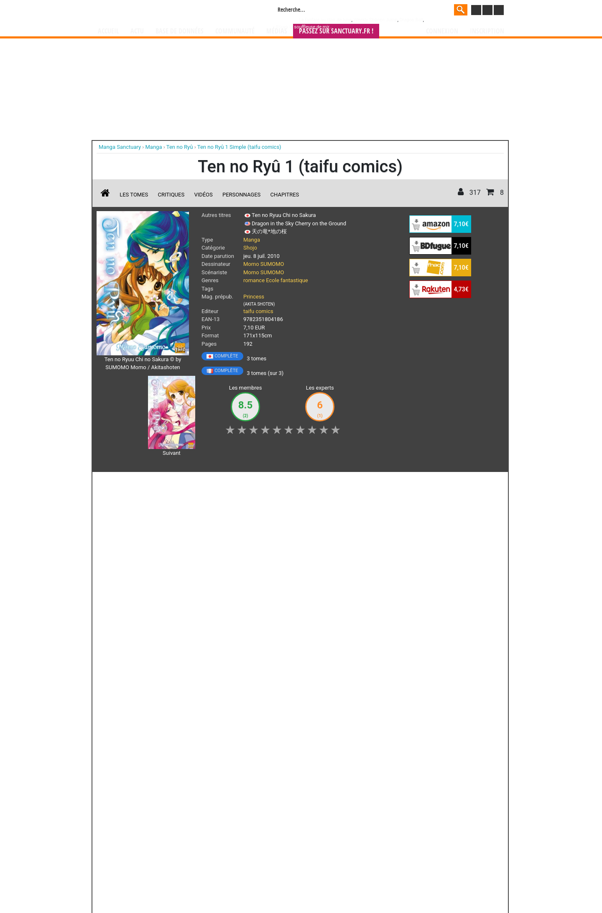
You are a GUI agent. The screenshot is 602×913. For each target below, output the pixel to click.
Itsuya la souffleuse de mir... (304, 27)
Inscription (487, 31)
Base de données (180, 31)
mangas (325, 834)
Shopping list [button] (198, 483)
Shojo (250, 248)
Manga (165, 11)
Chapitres (284, 194)
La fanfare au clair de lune (325, 20)
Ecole (272, 280)
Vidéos (203, 194)
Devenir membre (264, 884)
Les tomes (134, 194)
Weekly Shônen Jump (376, 20)
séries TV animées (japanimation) (419, 834)
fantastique (294, 280)
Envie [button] (237, 483)
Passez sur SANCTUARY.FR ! (336, 31)
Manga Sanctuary (194, 834)
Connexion (442, 31)
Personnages (241, 194)
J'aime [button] (118, 483)
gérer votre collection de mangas (275, 841)
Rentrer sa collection (304, 884)
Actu (137, 31)
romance (254, 280)
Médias (276, 31)
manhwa (344, 834)
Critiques (171, 194)
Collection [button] (155, 483)
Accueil (108, 31)
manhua (363, 834)
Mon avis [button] (272, 483)
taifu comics (258, 311)
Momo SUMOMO (263, 264)
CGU (332, 884)
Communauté (235, 31)
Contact (348, 884)
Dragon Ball (411, 20)
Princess (253, 296)
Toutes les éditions (231, 732)
